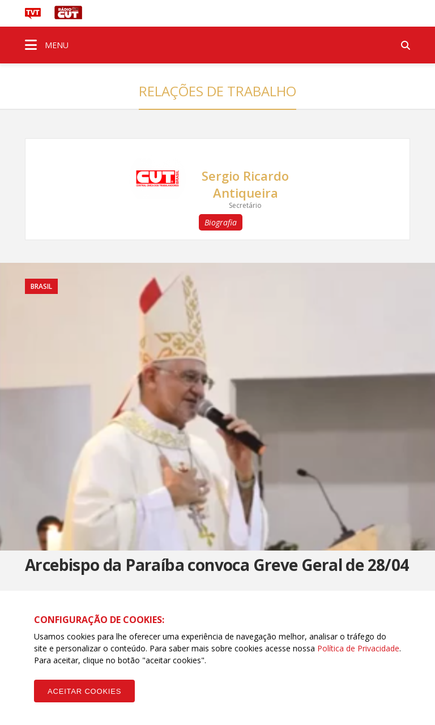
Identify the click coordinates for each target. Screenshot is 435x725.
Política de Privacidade (358, 648)
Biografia (220, 222)
